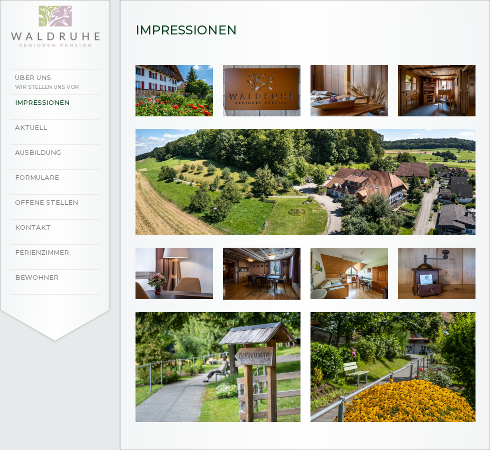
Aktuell (31, 127)
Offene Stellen (46, 202)
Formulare (37, 177)
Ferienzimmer (42, 252)
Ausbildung (38, 152)
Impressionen (42, 102)
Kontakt (33, 227)
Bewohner (36, 277)
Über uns (60, 82)
